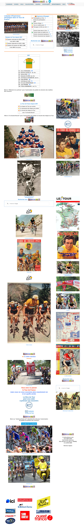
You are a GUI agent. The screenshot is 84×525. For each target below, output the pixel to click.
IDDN (70, 442)
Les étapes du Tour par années (28, 106)
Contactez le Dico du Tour (29, 412)
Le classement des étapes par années (29, 108)
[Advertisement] (42, 10)
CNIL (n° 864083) (72, 441)
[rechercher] (42, 45)
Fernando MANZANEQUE (27, 82)
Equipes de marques (12, 45)
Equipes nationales (12, 39)
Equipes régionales (12, 43)
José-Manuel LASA (25, 81)
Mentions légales (68, 445)
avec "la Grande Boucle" (28, 112)
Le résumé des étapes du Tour (27, 110)
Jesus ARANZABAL (26, 70)
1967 (35, 21)
